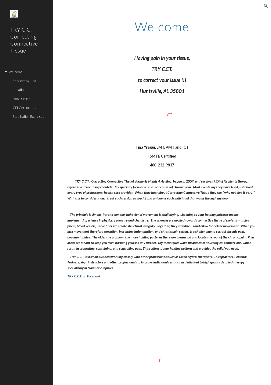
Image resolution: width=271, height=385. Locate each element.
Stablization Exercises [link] (28, 116)
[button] (266, 6)
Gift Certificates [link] (24, 107)
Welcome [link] (15, 72)
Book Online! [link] (22, 99)
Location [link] (19, 89)
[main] (161, 26)
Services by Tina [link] (24, 81)
